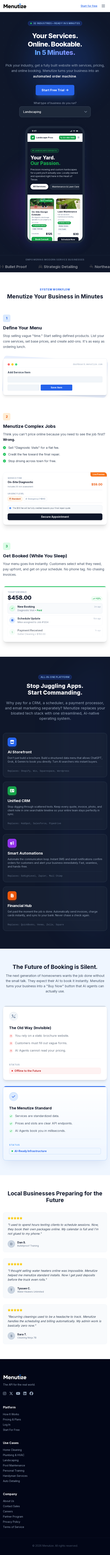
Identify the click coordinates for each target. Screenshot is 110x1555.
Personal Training (13, 1470)
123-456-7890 (68, 138)
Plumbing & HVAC (13, 1455)
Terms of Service (13, 1526)
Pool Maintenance (14, 1465)
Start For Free (11, 1429)
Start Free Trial (55, 90)
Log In (6, 1424)
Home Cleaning (12, 1449)
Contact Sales (11, 1506)
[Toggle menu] (103, 6)
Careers (8, 1511)
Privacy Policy (11, 1521)
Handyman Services (15, 1475)
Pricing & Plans (12, 1419)
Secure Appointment (55, 516)
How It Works (11, 1414)
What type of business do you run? (55, 103)
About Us (8, 1501)
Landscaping (11, 1460)
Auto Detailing (11, 1481)
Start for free (89, 5)
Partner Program (13, 1516)
